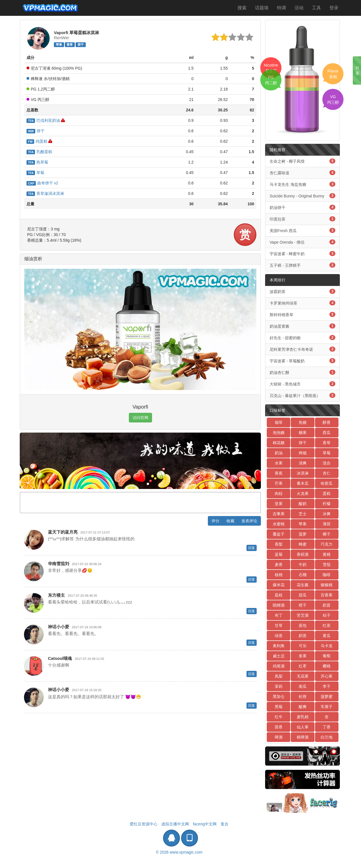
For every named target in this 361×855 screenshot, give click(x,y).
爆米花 (279, 585)
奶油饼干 (302, 207)
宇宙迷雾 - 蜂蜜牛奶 (302, 253)
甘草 (279, 625)
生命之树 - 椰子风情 (302, 161)
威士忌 (279, 656)
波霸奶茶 (302, 291)
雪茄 (327, 564)
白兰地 (327, 737)
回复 (251, 548)
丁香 (327, 727)
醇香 (327, 422)
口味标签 (277, 410)
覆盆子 (279, 534)
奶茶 (303, 635)
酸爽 (303, 706)
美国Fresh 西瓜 (302, 230)
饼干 (81, 44)
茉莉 (279, 686)
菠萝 (303, 534)
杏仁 (327, 473)
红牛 (279, 717)
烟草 (279, 422)
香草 (70, 44)
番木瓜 (303, 483)
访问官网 (140, 417)
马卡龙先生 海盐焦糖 (302, 184)
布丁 (279, 615)
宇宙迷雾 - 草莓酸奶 (302, 360)
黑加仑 (279, 696)
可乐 (303, 646)
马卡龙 (327, 646)
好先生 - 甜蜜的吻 (302, 337)
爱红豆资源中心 (143, 824)
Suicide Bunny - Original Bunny (302, 195)
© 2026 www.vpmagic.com (179, 852)
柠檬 (327, 503)
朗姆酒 (279, 605)
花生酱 (303, 585)
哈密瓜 (327, 483)
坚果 (279, 503)
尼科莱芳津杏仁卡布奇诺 (302, 349)
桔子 (327, 615)
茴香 (279, 727)
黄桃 (327, 554)
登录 (333, 7)
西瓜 (327, 432)
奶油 (279, 453)
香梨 (279, 544)
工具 (316, 7)
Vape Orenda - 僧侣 (302, 241)
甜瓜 (303, 595)
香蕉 (279, 473)
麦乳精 (303, 717)
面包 (303, 625)
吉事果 (279, 514)
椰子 (327, 534)
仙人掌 (303, 727)
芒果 (279, 483)
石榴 (303, 574)
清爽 (303, 463)
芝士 (303, 514)
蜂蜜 (303, 544)
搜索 (241, 7)
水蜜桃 (279, 524)
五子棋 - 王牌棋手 (302, 265)
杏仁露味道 (302, 172)
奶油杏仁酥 (302, 372)
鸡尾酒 (279, 666)
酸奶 (303, 503)
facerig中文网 (205, 824)
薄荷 (327, 524)
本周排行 (277, 280)
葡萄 (327, 656)
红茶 (327, 625)
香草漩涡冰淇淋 (45, 193)
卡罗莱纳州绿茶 (302, 302)
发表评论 (249, 521)
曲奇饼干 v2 (42, 183)
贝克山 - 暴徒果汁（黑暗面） (302, 395)
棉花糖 (279, 442)
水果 (279, 463)
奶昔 (327, 605)
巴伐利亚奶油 (43, 120)
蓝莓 (279, 554)
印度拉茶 (302, 218)
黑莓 (279, 706)
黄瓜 (327, 635)
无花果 (303, 676)
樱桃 (327, 666)
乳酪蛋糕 (39, 151)
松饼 (303, 696)
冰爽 (327, 514)
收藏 (230, 521)
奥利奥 (279, 646)
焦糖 (303, 422)
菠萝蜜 (327, 696)
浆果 (303, 656)
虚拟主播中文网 (175, 824)
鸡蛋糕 (37, 141)
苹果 (59, 44)
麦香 (279, 564)
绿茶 (279, 635)
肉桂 (279, 493)
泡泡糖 (279, 432)
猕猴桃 (327, 585)
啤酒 (279, 737)
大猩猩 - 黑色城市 (302, 383)
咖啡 (327, 574)
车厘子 (327, 706)
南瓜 (303, 686)
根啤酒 (303, 737)
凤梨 (279, 676)
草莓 (35, 172)
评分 (215, 521)
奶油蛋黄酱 (302, 326)
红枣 (303, 666)
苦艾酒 (303, 615)
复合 (224, 824)
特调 (281, 7)
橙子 (303, 605)
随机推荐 (277, 149)
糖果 (303, 432)
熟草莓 (37, 162)
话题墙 (261, 7)
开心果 (327, 676)
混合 (327, 463)
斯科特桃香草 (302, 314)
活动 (298, 7)
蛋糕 (327, 493)
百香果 (327, 595)
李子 (327, 686)
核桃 (279, 574)
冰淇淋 (303, 473)
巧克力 (327, 544)
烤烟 (303, 453)
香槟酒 (303, 554)
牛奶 (303, 564)
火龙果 (303, 493)
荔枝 (279, 595)
